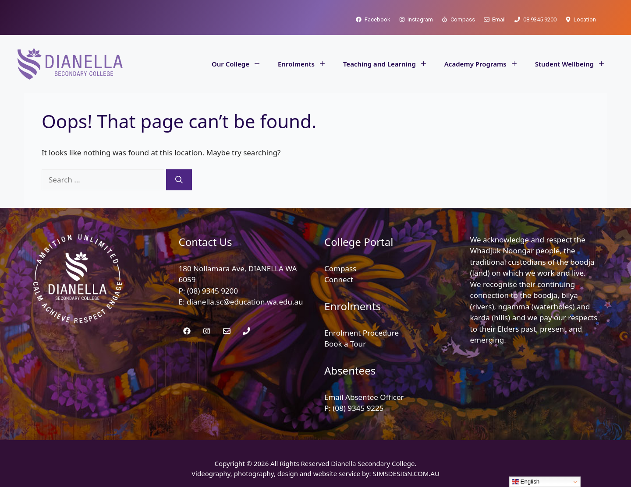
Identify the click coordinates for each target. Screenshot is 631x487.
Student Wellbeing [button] (574, 64)
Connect (338, 279)
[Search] (179, 179)
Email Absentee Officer (364, 397)
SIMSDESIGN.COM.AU (405, 473)
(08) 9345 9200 (212, 291)
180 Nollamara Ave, (213, 268)
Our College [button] (240, 64)
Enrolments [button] (306, 64)
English (525, 481)
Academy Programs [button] (485, 64)
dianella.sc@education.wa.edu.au (245, 302)
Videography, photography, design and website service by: (281, 473)
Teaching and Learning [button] (389, 64)
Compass (340, 268)
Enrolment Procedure (361, 333)
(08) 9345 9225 (358, 408)
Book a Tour (345, 344)
